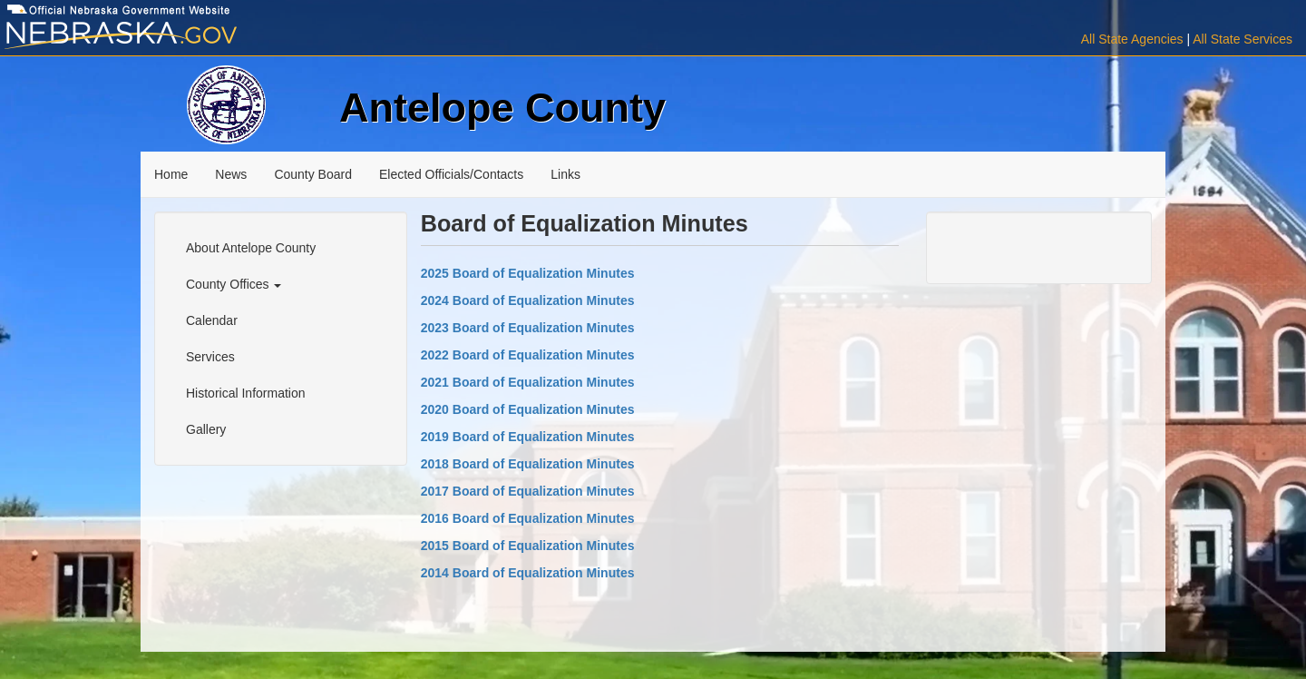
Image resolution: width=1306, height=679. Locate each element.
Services (210, 356)
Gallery (206, 429)
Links (565, 174)
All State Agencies (1132, 39)
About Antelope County (251, 248)
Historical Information (246, 393)
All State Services (1242, 39)
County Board (313, 174)
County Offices (233, 284)
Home (171, 174)
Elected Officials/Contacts (451, 174)
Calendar (212, 320)
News (231, 174)
